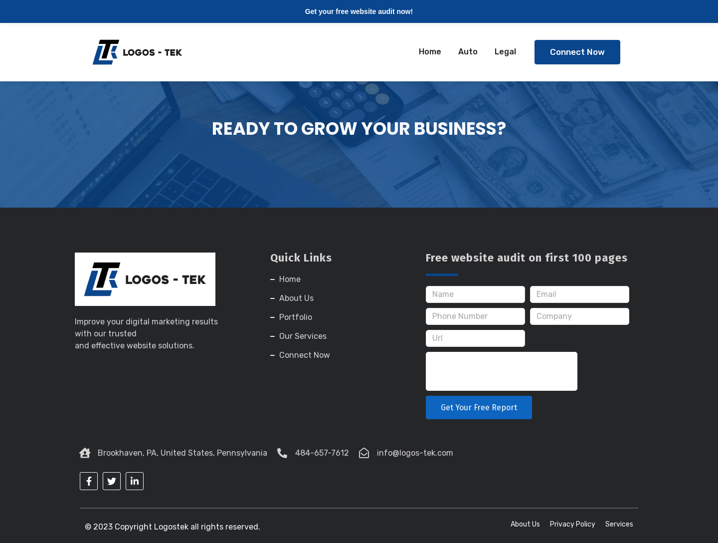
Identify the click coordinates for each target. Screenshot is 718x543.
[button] (577, 52)
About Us (525, 524)
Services (619, 524)
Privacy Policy (572, 524)
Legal (505, 51)
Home (430, 51)
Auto (468, 51)
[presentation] (501, 371)
